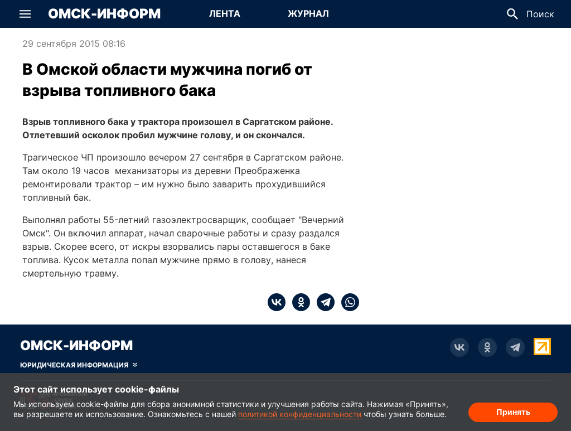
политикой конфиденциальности (299, 414)
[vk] (277, 302)
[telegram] (322, 302)
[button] (25, 14)
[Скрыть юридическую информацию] (78, 365)
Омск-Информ (104, 14)
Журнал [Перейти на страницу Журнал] (308, 13)
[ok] (298, 302)
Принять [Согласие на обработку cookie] (513, 412)
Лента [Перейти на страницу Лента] (224, 13)
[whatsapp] (347, 302)
